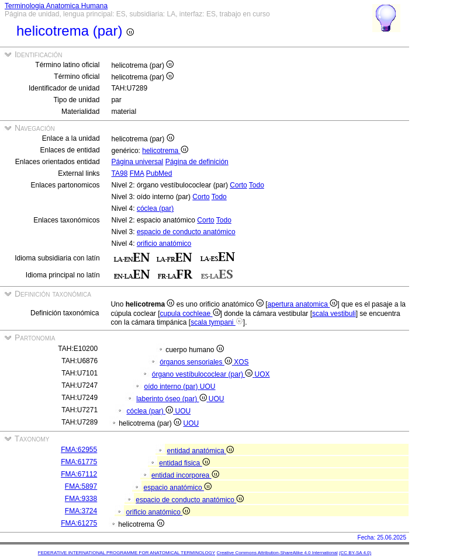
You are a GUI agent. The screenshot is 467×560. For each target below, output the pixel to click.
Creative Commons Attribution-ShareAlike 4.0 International (276, 552)
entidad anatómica (200, 451)
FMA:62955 (79, 450)
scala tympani (217, 322)
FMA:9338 (81, 499)
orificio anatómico (164, 243)
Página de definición (197, 162)
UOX (262, 374)
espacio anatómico (178, 488)
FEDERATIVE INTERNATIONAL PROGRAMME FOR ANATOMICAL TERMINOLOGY (126, 552)
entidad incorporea (185, 475)
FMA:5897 (81, 486)
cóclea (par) (155, 208)
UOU (208, 386)
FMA (137, 173)
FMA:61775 (79, 462)
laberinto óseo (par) (172, 399)
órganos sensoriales (197, 362)
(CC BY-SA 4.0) (355, 552)
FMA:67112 (79, 474)
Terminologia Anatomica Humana (56, 6)
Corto (238, 185)
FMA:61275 (79, 523)
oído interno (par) (171, 386)
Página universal (138, 162)
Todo (256, 185)
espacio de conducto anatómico (186, 232)
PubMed (159, 173)
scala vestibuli (334, 313)
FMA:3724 (81, 511)
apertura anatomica (303, 304)
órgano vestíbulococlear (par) (203, 374)
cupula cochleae (190, 313)
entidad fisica (184, 463)
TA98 (120, 173)
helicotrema (165, 151)
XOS (241, 362)
